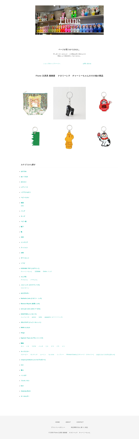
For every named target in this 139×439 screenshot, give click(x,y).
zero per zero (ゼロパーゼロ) (30, 309)
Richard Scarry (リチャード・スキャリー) (80, 354)
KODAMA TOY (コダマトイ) (30, 268)
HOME (57, 422)
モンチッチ (34, 354)
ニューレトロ (25, 317)
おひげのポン (25, 293)
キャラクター (25, 351)
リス (47, 346)
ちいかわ (51, 354)
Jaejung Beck (26, 391)
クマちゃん (34, 279)
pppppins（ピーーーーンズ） (54, 317)
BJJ (22, 386)
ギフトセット (25, 258)
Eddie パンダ (47, 271)
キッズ (23, 216)
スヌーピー (24, 354)
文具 (22, 237)
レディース (24, 187)
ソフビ (23, 263)
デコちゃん (24, 279)
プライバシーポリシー (58, 427)
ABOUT (68, 422)
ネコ (22, 346)
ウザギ (34, 346)
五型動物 (37, 271)
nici (22, 365)
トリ (63, 346)
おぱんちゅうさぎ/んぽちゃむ (105, 354)
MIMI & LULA (25, 327)
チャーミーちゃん (26, 271)
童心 (22, 370)
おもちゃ (23, 182)
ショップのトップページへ (51, 63)
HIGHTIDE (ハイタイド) (29, 314)
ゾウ (57, 346)
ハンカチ (23, 375)
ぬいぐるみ (24, 176)
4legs (23, 333)
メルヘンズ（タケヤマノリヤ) (30, 285)
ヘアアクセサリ (26, 192)
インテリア (24, 242)
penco (34, 317)
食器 (22, 203)
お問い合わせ (87, 63)
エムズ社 (23, 276)
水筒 (22, 206)
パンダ (41, 346)
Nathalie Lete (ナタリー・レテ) (31, 298)
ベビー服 (23, 221)
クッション (24, 247)
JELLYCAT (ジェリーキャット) (31, 322)
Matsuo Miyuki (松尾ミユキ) (30, 303)
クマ (52, 346)
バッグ (23, 211)
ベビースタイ (25, 197)
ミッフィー (60, 354)
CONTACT (80, 422)
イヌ (27, 346)
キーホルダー (25, 396)
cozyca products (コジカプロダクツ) (33, 360)
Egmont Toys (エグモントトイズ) (32, 338)
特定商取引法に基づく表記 (79, 427)
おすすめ (23, 171)
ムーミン (43, 354)
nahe (40, 317)
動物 (22, 343)
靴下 (22, 226)
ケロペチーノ (25, 288)
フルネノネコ (25, 380)
